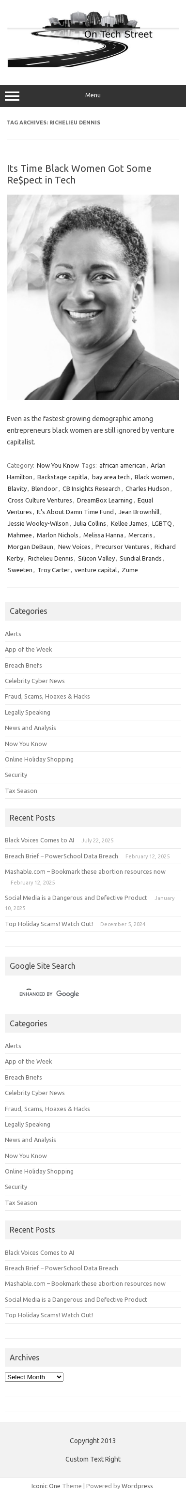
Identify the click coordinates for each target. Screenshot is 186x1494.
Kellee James (129, 523)
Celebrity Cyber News (35, 680)
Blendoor (44, 488)
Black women (153, 476)
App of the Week (28, 649)
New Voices (74, 546)
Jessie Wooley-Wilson (38, 523)
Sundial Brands (141, 558)
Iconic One (46, 1485)
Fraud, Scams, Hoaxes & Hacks (47, 696)
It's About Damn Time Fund (75, 511)
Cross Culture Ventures (40, 500)
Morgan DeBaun (30, 546)
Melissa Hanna (103, 535)
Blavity (17, 488)
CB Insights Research (91, 488)
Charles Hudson (147, 488)
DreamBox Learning (105, 500)
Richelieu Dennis (50, 558)
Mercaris (140, 535)
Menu (93, 96)
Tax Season (21, 790)
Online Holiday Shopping (39, 759)
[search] (81, 994)
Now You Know (58, 465)
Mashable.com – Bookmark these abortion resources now (85, 871)
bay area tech (111, 476)
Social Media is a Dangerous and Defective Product (76, 897)
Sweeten (20, 569)
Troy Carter (53, 569)
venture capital (96, 569)
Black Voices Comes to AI (39, 840)
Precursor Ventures (122, 546)
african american (122, 465)
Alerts (13, 633)
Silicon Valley (96, 558)
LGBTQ (162, 523)
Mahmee (20, 535)
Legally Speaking (27, 712)
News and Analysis (30, 727)
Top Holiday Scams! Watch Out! (49, 923)
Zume (130, 569)
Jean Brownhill (139, 511)
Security (16, 774)
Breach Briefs (23, 665)
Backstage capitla (62, 476)
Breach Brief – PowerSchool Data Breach (61, 856)
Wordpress (137, 1485)
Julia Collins (90, 523)
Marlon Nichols (57, 535)
